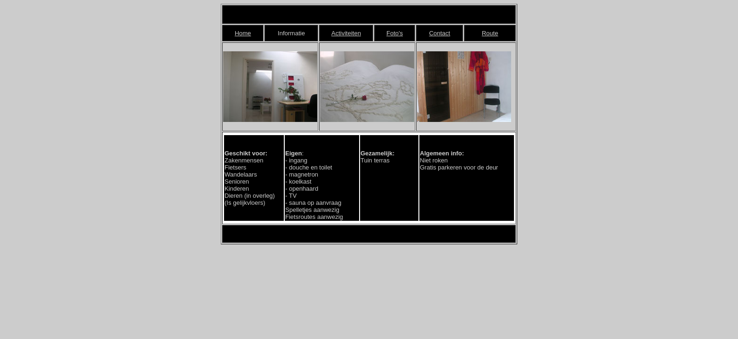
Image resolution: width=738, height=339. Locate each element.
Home (243, 33)
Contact (439, 33)
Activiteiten (346, 33)
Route (490, 33)
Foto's (394, 33)
